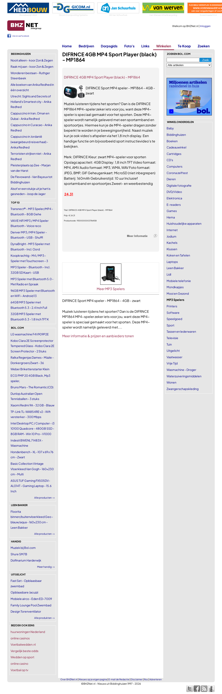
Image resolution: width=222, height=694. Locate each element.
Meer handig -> (46, 566)
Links (145, 46)
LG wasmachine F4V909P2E (30, 334)
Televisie (172, 338)
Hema (171, 217)
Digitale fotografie (179, 185)
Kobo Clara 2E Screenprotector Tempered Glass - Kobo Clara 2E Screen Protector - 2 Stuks (32, 346)
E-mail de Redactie (119, 679)
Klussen (172, 249)
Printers (172, 306)
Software (173, 312)
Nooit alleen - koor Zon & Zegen (32, 60)
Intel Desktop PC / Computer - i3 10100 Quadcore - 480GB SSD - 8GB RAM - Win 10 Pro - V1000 (33, 428)
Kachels (172, 242)
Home (67, 46)
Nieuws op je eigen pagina (93, 679)
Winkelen (163, 46)
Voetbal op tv (19, 670)
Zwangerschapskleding (183, 389)
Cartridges (174, 154)
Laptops (172, 262)
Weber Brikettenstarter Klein (30, 369)
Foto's (129, 46)
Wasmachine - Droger (181, 370)
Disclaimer (137, 679)
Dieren (171, 179)
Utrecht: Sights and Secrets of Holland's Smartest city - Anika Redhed (31, 101)
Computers (174, 166)
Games (172, 211)
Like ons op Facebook (20, 36)
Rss (146, 679)
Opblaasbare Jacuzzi (24, 592)
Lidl (169, 274)
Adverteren (155, 679)
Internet (172, 230)
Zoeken (204, 46)
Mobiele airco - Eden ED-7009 (31, 599)
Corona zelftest (177, 173)
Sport (170, 325)
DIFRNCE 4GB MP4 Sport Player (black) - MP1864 (102, 77)
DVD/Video (174, 192)
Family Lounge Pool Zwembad (31, 605)
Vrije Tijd (172, 363)
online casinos (20, 638)
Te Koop (184, 46)
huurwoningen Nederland (28, 632)
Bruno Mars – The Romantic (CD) (32, 387)
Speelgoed (174, 319)
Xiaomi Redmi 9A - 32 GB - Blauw (32, 405)
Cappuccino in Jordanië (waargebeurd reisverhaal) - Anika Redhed (29, 142)
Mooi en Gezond (178, 293)
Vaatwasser (174, 357)
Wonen (171, 382)
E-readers (174, 204)
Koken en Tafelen (178, 255)
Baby (170, 128)
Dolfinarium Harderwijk (26, 560)
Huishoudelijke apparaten (184, 223)
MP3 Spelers (175, 300)
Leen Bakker (175, 268)
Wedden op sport (22, 657)
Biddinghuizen (176, 134)
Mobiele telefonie (179, 281)
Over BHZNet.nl (68, 679)
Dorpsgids (109, 46)
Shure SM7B (19, 554)
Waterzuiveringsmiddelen (184, 376)
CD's (170, 160)
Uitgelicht (173, 350)
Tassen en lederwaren (181, 331)
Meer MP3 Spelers (111, 289)
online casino (19, 663)
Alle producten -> (44, 497)
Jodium (171, 236)
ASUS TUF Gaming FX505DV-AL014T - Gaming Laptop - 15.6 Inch (31, 486)
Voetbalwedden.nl (23, 644)
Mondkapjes (175, 287)
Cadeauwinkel (176, 147)
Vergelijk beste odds (24, 651)
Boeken (172, 141)
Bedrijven (86, 46)
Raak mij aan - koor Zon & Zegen (32, 66)
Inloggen (205, 26)
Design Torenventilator (26, 611)
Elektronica (174, 198)
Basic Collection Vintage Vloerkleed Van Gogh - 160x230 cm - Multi (32, 469)
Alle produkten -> (44, 617)
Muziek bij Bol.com (23, 547)
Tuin (169, 344)
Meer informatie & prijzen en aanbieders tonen (98, 336)
